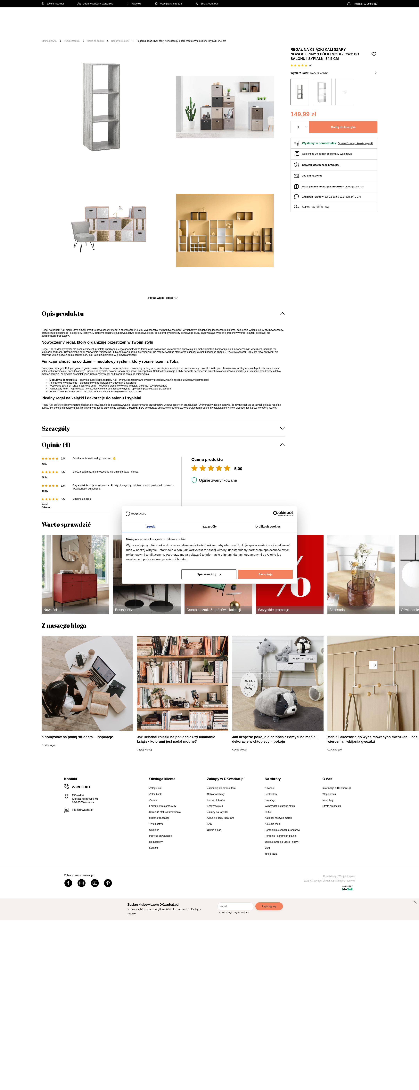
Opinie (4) (56, 444)
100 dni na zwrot (53, 3)
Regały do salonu (120, 41)
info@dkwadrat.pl (82, 809)
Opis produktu (63, 313)
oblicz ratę (322, 206)
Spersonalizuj (209, 574)
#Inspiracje (312, 31)
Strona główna (49, 41)
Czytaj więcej (49, 745)
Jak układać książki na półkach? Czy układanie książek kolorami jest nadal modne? (176, 739)
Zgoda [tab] (150, 526)
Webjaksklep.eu (347, 876)
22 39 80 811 (370, 4)
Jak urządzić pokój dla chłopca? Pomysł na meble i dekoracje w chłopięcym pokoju (274, 739)
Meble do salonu (95, 41)
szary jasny (343, 72)
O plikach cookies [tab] (268, 526)
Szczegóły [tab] (209, 526)
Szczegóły (56, 428)
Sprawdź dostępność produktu (320, 164)
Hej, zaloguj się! (339, 17)
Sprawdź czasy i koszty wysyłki (355, 143)
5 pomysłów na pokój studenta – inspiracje (77, 737)
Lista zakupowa (359, 14)
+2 (344, 91)
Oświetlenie (251, 31)
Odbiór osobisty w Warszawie (95, 3)
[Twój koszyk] (370, 16)
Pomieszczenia (72, 41)
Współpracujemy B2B (168, 3)
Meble (72, 31)
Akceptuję (266, 574)
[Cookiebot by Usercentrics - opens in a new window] (276, 513)
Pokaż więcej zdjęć (162, 297)
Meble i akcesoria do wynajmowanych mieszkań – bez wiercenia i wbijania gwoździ (372, 739)
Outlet (271, 31)
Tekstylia (229, 31)
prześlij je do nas (354, 186)
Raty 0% (134, 3)
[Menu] (55, 31)
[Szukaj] (209, 17)
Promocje (290, 31)
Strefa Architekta (207, 3)
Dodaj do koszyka (343, 127)
